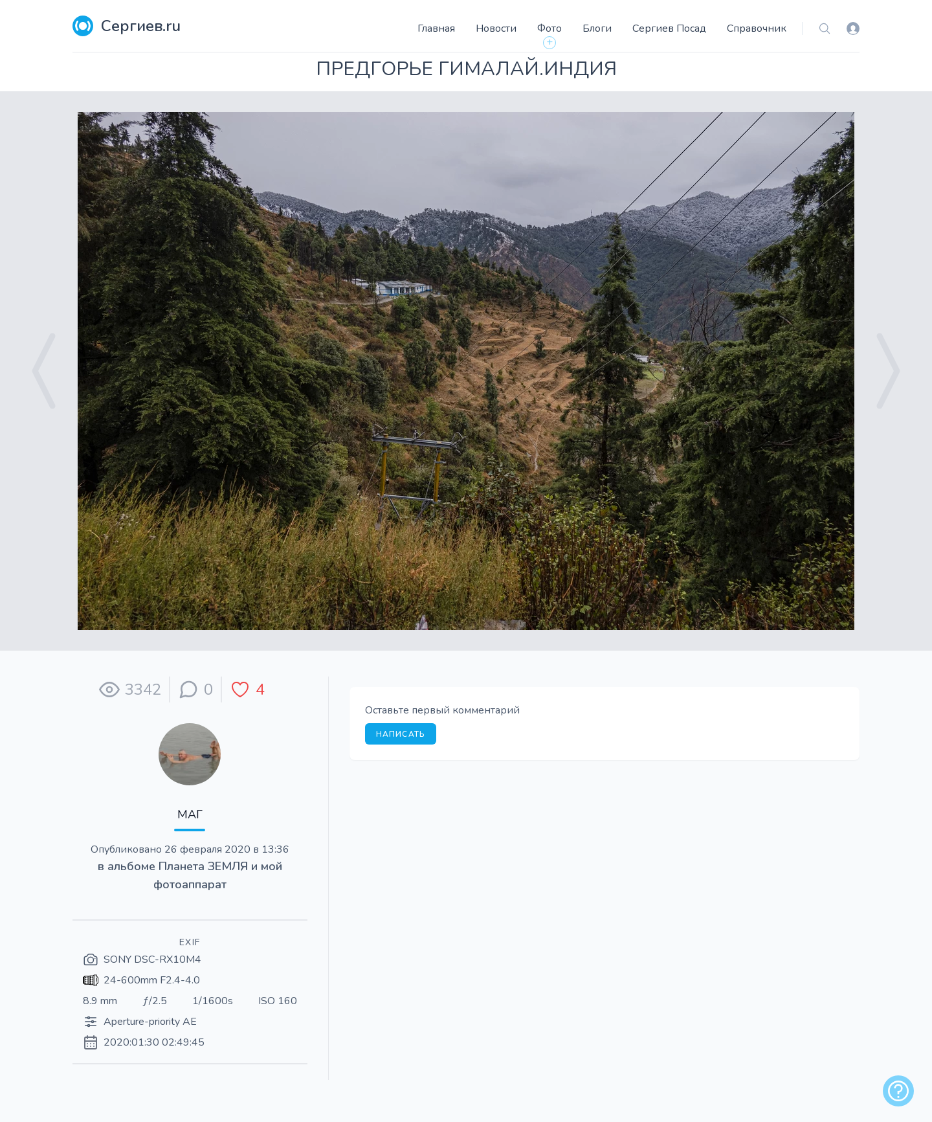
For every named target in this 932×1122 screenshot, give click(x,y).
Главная (436, 28)
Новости (496, 28)
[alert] (898, 1090)
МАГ (190, 814)
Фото (549, 28)
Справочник (756, 28)
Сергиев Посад (669, 28)
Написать (401, 734)
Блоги (597, 28)
